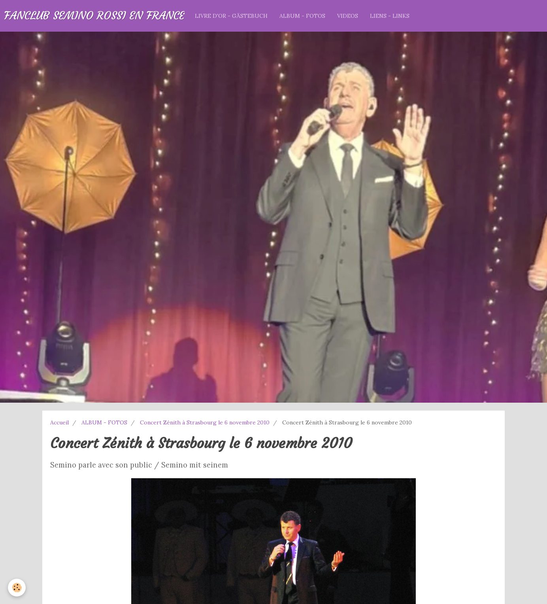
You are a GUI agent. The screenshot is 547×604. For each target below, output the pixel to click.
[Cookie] (17, 587)
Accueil (59, 422)
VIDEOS (347, 15)
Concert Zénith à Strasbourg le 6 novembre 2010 (205, 422)
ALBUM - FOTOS (302, 15)
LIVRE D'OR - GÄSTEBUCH (231, 15)
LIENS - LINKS (389, 15)
